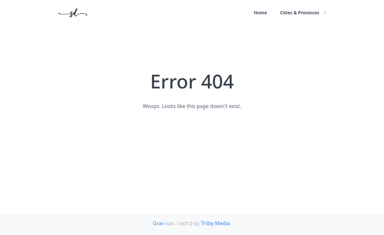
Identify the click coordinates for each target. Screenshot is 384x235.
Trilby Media (215, 223)
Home (260, 12)
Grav (158, 223)
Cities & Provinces (299, 12)
